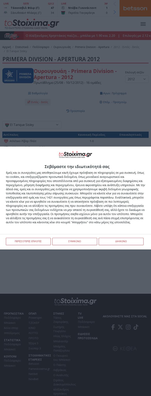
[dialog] (75, 198)
